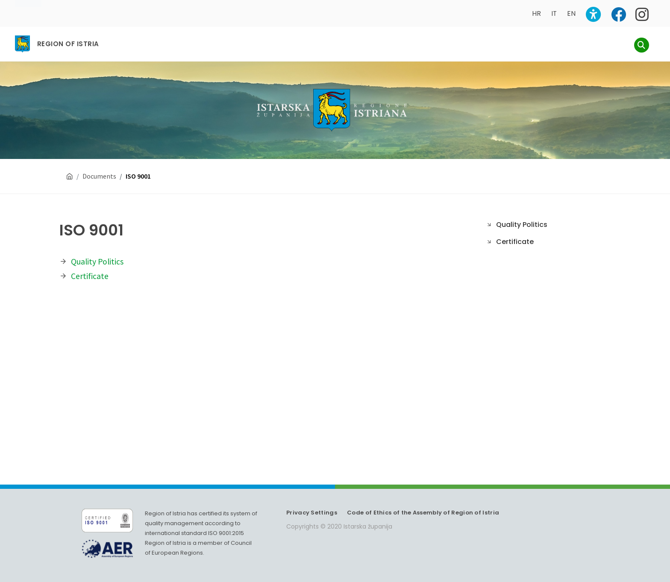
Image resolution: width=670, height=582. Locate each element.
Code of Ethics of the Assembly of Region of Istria (423, 504)
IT (554, 13)
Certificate (90, 268)
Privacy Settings (311, 504)
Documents (99, 168)
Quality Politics (97, 253)
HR (536, 13)
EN (571, 13)
